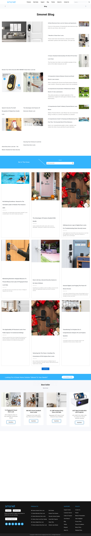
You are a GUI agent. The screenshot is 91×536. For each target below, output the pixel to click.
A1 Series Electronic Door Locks (38, 516)
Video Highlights (78, 518)
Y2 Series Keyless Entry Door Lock (39, 525)
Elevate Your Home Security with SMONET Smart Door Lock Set (21, 70)
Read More (11, 423)
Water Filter (51, 522)
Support (42, 2)
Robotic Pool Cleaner (53, 513)
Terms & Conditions (79, 524)
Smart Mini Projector (53, 519)
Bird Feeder (51, 510)
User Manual (67, 518)
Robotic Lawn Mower (53, 525)
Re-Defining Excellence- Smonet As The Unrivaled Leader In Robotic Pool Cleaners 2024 (14, 205)
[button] (5, 6)
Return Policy (78, 527)
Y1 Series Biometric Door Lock (38, 513)
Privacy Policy (78, 521)
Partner (53, 2)
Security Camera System (54, 516)
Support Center (67, 509)
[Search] (89, 2)
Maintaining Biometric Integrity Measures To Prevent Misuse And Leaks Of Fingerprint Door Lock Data (15, 282)
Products (29, 2)
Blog (48, 2)
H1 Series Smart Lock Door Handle (39, 519)
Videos (65, 524)
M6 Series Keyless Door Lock (37, 510)
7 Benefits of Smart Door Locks (56, 35)
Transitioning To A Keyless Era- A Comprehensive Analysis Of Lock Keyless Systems (74, 333)
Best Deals (35, 2)
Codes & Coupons (68, 515)
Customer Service (68, 512)
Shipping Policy (78, 530)
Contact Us (66, 2)
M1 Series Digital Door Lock (37, 522)
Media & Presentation (80, 515)
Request (66, 527)
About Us (59, 2)
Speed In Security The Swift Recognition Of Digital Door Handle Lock (11, 111)
